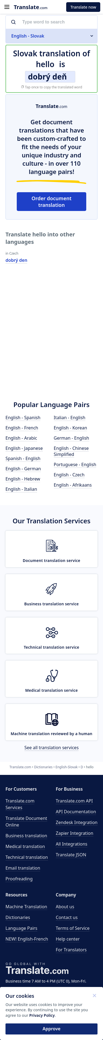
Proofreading (19, 879)
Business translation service (51, 603)
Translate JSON (71, 855)
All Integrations (71, 844)
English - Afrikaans (73, 485)
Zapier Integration (74, 833)
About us (65, 907)
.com (31, 7)
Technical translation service (51, 647)
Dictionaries (17, 917)
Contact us (67, 917)
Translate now (83, 7)
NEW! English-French (26, 939)
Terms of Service (73, 928)
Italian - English (69, 418)
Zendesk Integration (77, 822)
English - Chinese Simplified (71, 451)
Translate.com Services (19, 804)
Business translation (26, 836)
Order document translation (51, 201)
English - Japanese (24, 448)
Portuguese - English (75, 464)
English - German (23, 469)
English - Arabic (21, 438)
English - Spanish (22, 418)
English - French (21, 428)
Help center (68, 939)
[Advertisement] (51, 337)
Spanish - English (22, 458)
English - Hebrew (22, 479)
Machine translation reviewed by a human (52, 733)
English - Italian (21, 489)
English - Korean (70, 428)
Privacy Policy (42, 1015)
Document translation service (51, 560)
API (74, 801)
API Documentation (76, 812)
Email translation (22, 868)
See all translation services (51, 748)
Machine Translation (26, 907)
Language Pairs (21, 928)
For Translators (71, 950)
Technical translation (26, 857)
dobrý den (16, 260)
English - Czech (69, 475)
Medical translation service (51, 690)
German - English (71, 438)
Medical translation (25, 846)
